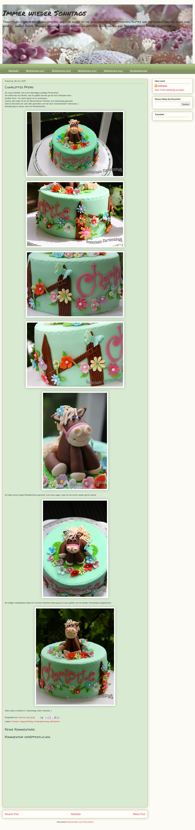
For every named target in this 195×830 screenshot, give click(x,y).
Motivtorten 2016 (61, 71)
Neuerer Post (12, 814)
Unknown (162, 86)
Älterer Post (139, 814)
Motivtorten (55, 721)
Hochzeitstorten (138, 71)
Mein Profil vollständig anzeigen (169, 90)
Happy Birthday (26, 721)
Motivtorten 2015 (87, 71)
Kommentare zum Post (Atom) (80, 822)
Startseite (13, 71)
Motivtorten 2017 (35, 71)
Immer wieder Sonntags (44, 13)
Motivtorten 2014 (113, 71)
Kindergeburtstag (41, 721)
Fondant (15, 721)
